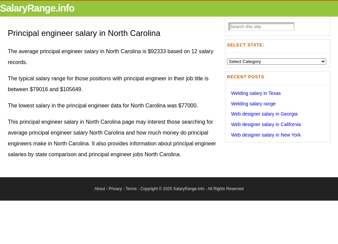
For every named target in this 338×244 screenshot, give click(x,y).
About (99, 188)
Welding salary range (253, 103)
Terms (131, 188)
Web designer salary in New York (266, 135)
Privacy (115, 188)
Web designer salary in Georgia (264, 114)
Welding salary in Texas (256, 93)
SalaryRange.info (37, 8)
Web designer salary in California (266, 124)
